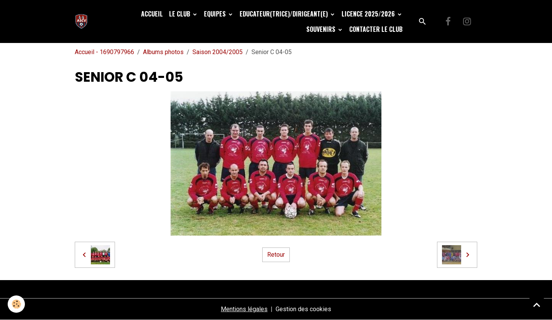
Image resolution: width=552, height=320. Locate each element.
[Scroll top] (536, 304)
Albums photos (163, 52)
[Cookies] (16, 304)
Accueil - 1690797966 (104, 52)
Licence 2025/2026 (369, 13)
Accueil (152, 13)
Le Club (180, 13)
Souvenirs (321, 29)
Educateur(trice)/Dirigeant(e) (284, 13)
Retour (276, 254)
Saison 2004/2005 (217, 52)
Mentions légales (244, 309)
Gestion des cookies (303, 309)
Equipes (215, 13)
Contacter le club (375, 29)
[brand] (83, 21)
